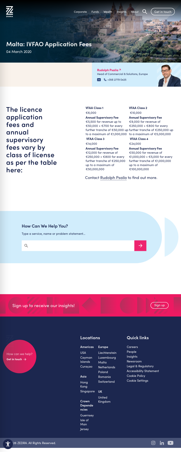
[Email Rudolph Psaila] (99, 79)
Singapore (87, 394)
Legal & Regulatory (140, 369)
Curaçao (86, 369)
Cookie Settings (137, 384)
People (131, 355)
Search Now (140, 248)
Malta (102, 365)
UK (100, 395)
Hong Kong (84, 387)
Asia (83, 379)
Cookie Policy (136, 379)
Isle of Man (84, 425)
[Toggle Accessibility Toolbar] (8, 444)
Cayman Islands (86, 362)
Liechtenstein (107, 356)
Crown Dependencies (86, 408)
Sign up (159, 308)
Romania (104, 380)
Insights (132, 359)
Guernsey (87, 418)
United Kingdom (104, 402)
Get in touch (162, 12)
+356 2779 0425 (115, 79)
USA (83, 356)
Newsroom (134, 364)
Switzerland (106, 385)
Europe (103, 350)
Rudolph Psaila (113, 177)
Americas (87, 350)
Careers (132, 350)
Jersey (84, 432)
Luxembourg (107, 360)
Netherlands (106, 370)
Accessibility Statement (143, 374)
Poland (103, 375)
